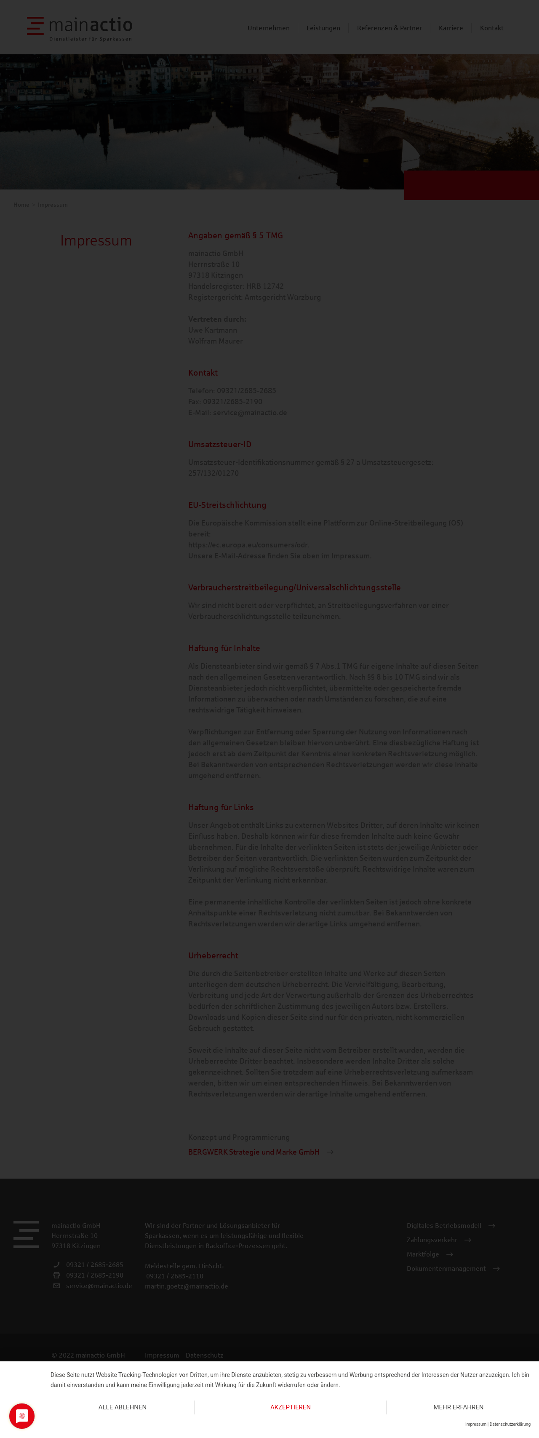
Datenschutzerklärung (510, 1424)
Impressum (475, 1424)
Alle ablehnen (123, 1407)
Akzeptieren (290, 1407)
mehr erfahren (458, 1407)
